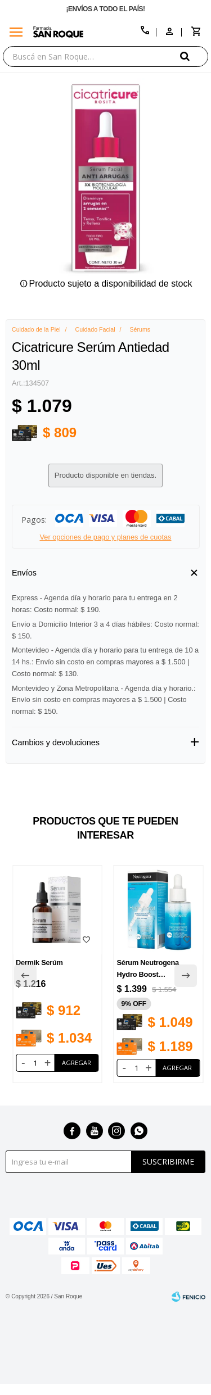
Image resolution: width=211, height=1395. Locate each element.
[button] (194, 56)
